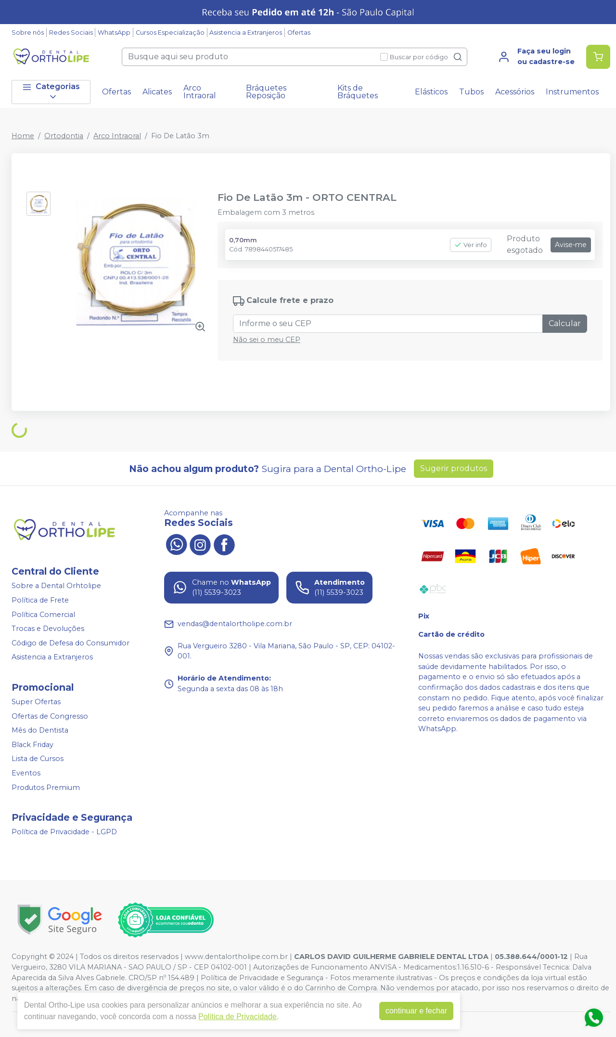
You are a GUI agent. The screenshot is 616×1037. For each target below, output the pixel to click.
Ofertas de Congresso (50, 716)
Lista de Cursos (38, 759)
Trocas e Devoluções (48, 628)
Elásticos (431, 91)
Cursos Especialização (170, 32)
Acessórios (514, 91)
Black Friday (32, 744)
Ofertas (298, 32)
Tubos (471, 91)
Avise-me (571, 244)
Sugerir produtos (453, 468)
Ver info (470, 245)
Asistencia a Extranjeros (245, 32)
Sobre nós (28, 32)
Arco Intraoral (199, 91)
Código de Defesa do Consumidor (70, 643)
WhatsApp (114, 32)
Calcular (565, 323)
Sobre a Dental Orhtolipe (56, 586)
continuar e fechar (416, 1011)
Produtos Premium (46, 787)
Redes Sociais (71, 32)
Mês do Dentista (40, 730)
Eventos (26, 773)
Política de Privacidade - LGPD (64, 831)
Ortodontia (63, 135)
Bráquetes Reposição (266, 91)
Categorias (51, 92)
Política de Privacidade (237, 1016)
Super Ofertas (36, 701)
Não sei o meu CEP (266, 339)
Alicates (157, 91)
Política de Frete (40, 600)
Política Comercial (43, 614)
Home (23, 135)
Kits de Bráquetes (357, 91)
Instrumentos (572, 91)
